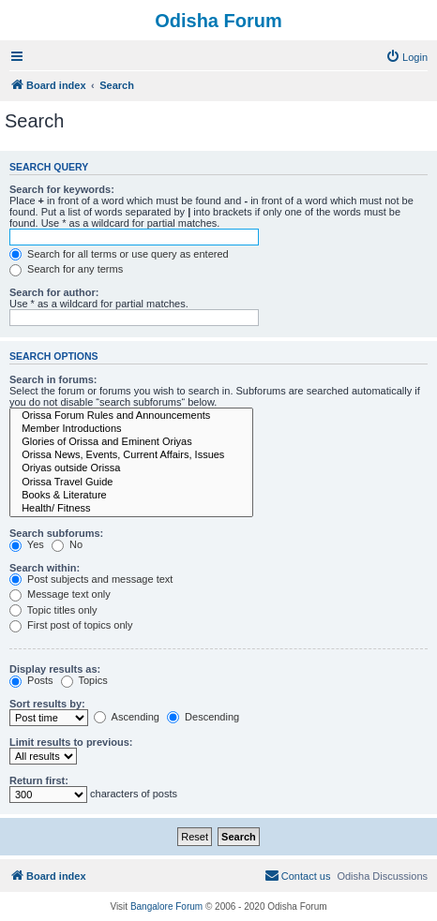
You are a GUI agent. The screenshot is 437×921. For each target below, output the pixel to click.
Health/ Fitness (131, 508)
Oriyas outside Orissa (131, 468)
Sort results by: (47, 703)
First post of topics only (71, 625)
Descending (203, 716)
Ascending (126, 716)
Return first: (38, 780)
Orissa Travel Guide (131, 482)
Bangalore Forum (166, 906)
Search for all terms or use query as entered (119, 254)
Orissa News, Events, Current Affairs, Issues (131, 455)
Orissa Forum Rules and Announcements (131, 416)
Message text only (60, 594)
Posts (31, 680)
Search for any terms (66, 269)
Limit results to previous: (70, 742)
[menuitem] (406, 57)
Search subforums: (56, 533)
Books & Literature (131, 495)
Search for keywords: (61, 189)
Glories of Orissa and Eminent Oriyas (131, 442)
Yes (26, 544)
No (67, 544)
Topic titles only (53, 610)
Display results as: (54, 669)
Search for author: (53, 292)
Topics (84, 680)
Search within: (44, 567)
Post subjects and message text (91, 579)
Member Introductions (131, 429)
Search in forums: (53, 379)
